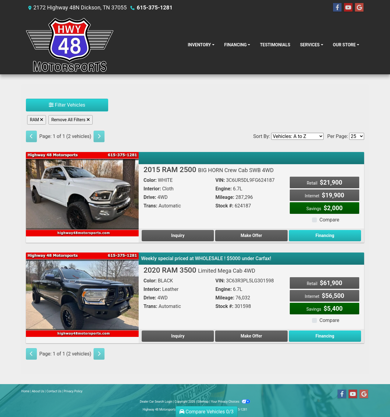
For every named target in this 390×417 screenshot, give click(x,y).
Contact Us (54, 391)
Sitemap (203, 401)
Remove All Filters (70, 119)
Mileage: (224, 197)
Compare (329, 220)
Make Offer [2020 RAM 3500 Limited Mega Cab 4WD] (251, 336)
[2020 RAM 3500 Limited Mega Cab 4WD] (82, 294)
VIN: (220, 180)
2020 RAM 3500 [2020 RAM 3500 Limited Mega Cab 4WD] (199, 270)
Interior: (152, 189)
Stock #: (224, 206)
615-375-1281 (154, 7)
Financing (325, 235)
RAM (36, 119)
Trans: (150, 206)
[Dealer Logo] (70, 45)
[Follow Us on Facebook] (337, 7)
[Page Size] (356, 136)
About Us (38, 391)
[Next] (99, 136)
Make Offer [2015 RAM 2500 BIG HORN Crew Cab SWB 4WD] (251, 235)
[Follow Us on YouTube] (348, 7)
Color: (150, 180)
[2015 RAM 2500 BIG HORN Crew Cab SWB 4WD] (82, 194)
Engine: (223, 189)
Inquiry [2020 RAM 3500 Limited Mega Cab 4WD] (178, 336)
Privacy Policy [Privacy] (73, 391)
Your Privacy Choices (230, 401)
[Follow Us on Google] (359, 7)
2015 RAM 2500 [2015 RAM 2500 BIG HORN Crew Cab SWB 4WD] (209, 169)
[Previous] (31, 136)
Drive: (150, 197)
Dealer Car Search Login (156, 401)
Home (25, 391)
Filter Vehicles (67, 105)
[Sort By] (297, 136)
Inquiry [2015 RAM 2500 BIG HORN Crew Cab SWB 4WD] (178, 235)
